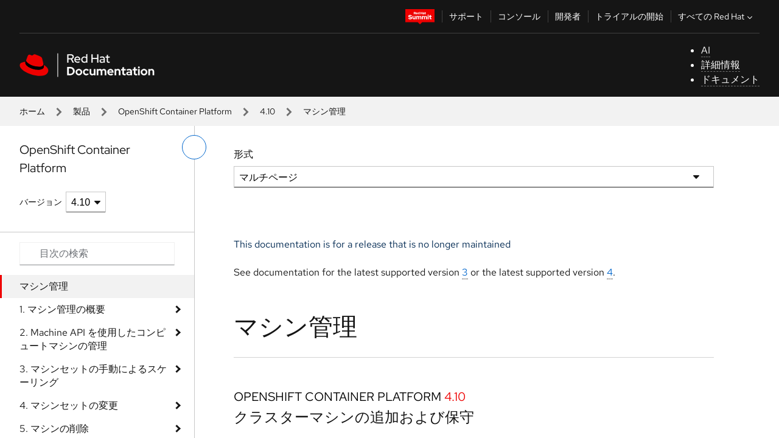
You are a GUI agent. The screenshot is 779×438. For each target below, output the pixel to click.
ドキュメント (730, 79)
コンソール (519, 16)
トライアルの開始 (629, 16)
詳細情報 (720, 64)
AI (705, 50)
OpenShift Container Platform (175, 111)
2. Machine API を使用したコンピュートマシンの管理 (92, 339)
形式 (243, 154)
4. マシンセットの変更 (68, 405)
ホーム (32, 111)
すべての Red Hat (716, 16)
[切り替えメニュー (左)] (194, 147)
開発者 (568, 16)
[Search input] (97, 253)
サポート (466, 16)
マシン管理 (43, 286)
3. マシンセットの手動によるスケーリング (93, 376)
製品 (81, 111)
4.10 (267, 111)
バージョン (40, 201)
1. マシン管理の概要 (62, 309)
